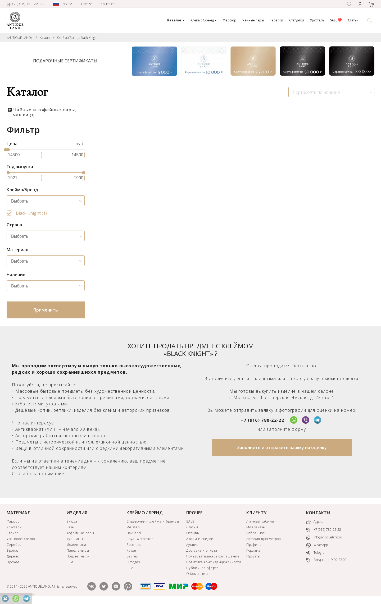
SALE (336, 20)
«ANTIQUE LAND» (20, 37)
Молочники (76, 544)
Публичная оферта (202, 568)
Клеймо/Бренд (203, 20)
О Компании (197, 573)
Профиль (254, 544)
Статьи (353, 20)
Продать (253, 556)
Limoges (133, 562)
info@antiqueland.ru (324, 537)
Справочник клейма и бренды (152, 521)
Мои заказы (256, 527)
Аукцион (193, 544)
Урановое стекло (21, 539)
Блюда (71, 521)
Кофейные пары (80, 533)
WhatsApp (317, 545)
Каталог (45, 37)
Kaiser (131, 550)
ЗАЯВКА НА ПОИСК (157, 262)
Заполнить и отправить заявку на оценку (282, 447)
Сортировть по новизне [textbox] (316, 92)
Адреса (315, 522)
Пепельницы (77, 550)
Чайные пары (253, 20)
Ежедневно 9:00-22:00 (326, 559)
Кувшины (74, 539)
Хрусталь (317, 20)
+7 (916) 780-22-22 (262, 420)
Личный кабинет (261, 521)
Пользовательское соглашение (213, 556)
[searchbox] (47, 201)
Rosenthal (134, 544)
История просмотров (263, 539)
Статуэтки (296, 20)
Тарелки (276, 20)
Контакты (109, 4)
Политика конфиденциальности (213, 562)
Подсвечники (78, 556)
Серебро (14, 544)
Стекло (13, 533)
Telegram (316, 552)
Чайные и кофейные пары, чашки (44, 112)
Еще (70, 562)
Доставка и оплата (201, 550)
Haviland (133, 533)
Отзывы (193, 533)
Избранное (255, 533)
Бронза (13, 550)
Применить (45, 310)
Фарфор (229, 20)
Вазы (70, 527)
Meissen (133, 527)
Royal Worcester (139, 539)
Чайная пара (116, 214)
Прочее (13, 562)
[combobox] (331, 92)
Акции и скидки (199, 539)
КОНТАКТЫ (318, 513)
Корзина (253, 550)
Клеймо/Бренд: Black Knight (77, 37)
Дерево (13, 556)
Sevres (132, 556)
